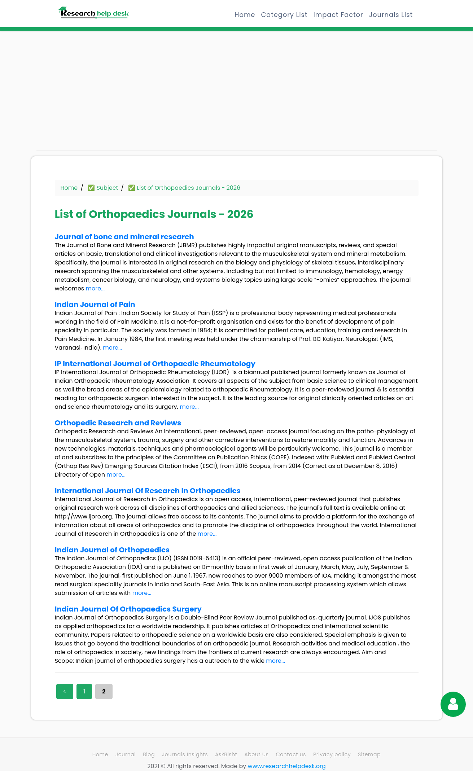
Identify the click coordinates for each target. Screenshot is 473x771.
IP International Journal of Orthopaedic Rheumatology (155, 364)
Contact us (291, 754)
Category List (284, 14)
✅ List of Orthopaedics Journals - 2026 (184, 188)
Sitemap (369, 754)
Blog (149, 754)
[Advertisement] (99, 93)
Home (245, 14)
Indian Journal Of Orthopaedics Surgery (128, 609)
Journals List (391, 14)
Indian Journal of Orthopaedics (112, 550)
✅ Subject (103, 188)
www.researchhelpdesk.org (287, 766)
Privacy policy (332, 754)
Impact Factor (338, 14)
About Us (256, 754)
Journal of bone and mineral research (124, 237)
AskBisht (226, 754)
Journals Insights (185, 754)
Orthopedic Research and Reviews (118, 423)
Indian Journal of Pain (95, 304)
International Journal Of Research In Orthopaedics (148, 491)
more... (95, 288)
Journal (125, 754)
